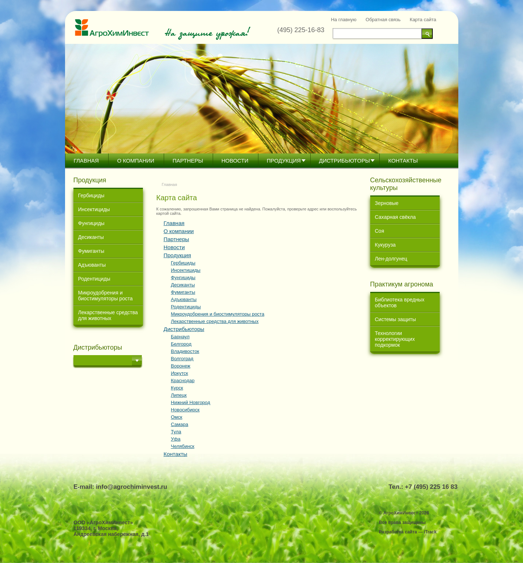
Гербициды (91, 195)
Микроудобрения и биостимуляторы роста (105, 295)
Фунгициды (91, 223)
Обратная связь (383, 19)
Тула (176, 431)
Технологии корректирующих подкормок (395, 339)
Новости (235, 160)
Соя (379, 231)
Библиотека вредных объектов (400, 302)
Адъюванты (92, 265)
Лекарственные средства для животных (108, 315)
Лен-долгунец (391, 259)
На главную (343, 19)
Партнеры (188, 160)
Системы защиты (395, 319)
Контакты (403, 160)
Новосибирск (185, 409)
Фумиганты (91, 251)
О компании (135, 160)
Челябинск (182, 446)
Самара (179, 424)
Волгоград (182, 358)
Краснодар (183, 380)
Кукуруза (385, 245)
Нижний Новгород (191, 402)
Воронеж (180, 366)
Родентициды (94, 279)
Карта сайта (423, 19)
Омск (176, 417)
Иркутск (179, 373)
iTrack (430, 532)
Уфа (176, 439)
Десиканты (91, 237)
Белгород (181, 344)
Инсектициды (94, 209)
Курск (177, 388)
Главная (86, 160)
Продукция (284, 160)
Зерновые (387, 203)
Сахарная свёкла (395, 217)
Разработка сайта (398, 532)
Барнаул (180, 336)
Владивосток (185, 351)
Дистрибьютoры (344, 160)
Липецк (179, 395)
